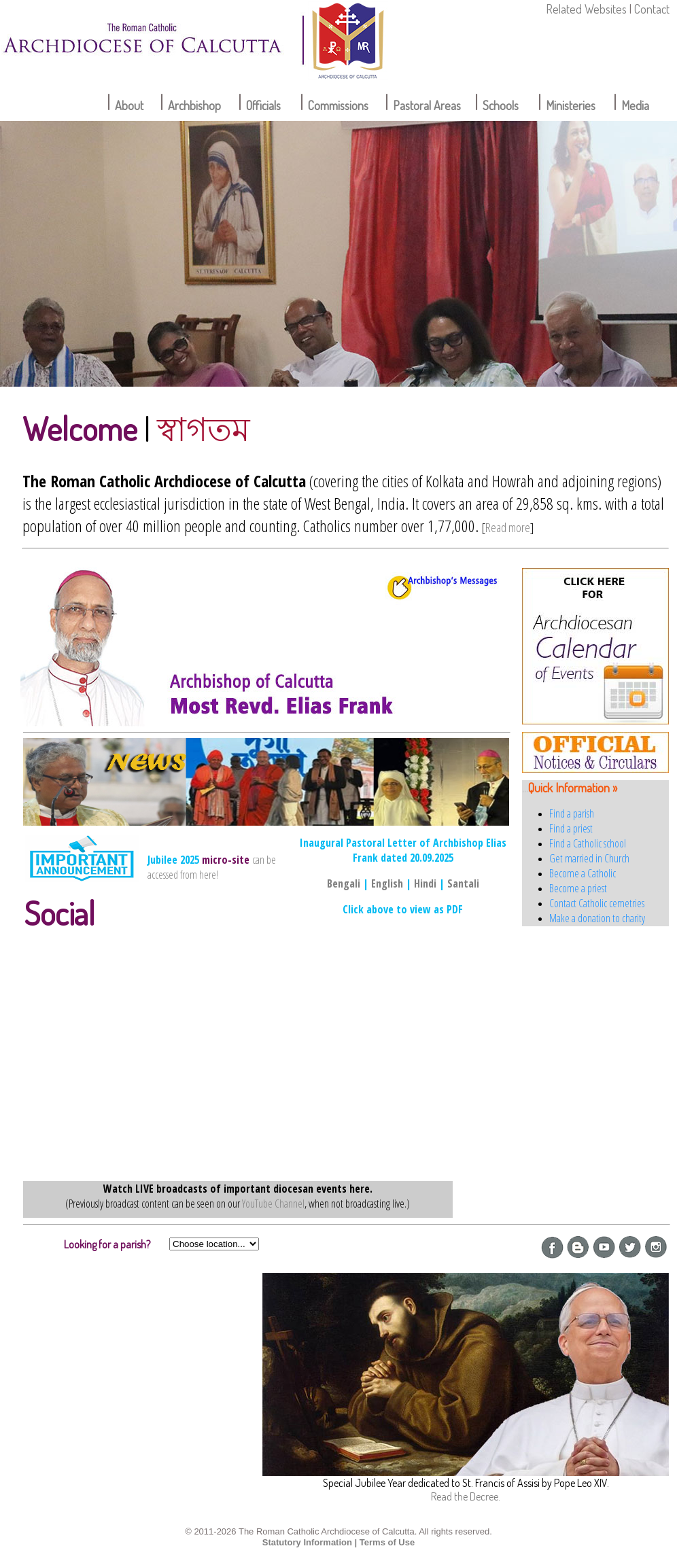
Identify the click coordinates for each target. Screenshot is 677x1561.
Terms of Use (387, 1542)
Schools (501, 105)
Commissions (338, 105)
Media (635, 105)
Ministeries (570, 105)
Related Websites (586, 8)
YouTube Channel (273, 1203)
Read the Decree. (465, 1496)
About (129, 105)
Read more (507, 527)
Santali (463, 883)
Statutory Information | (309, 1542)
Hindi (425, 883)
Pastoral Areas (427, 105)
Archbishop (194, 105)
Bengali (343, 883)
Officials (263, 105)
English (387, 883)
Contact (652, 8)
